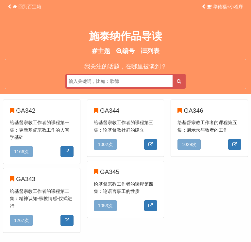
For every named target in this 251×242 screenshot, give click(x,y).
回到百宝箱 (27, 6)
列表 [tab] (150, 50)
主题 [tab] (101, 50)
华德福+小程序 (225, 6)
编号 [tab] (125, 50)
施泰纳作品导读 (125, 36)
